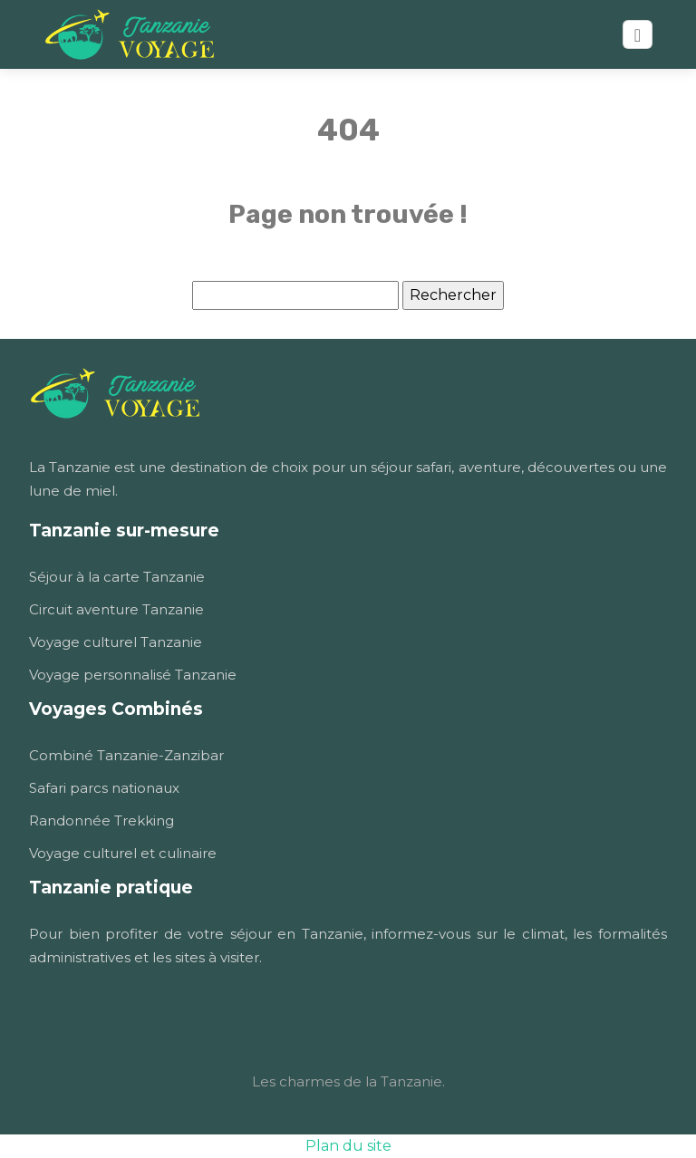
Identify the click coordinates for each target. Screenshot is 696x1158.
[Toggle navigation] (637, 35)
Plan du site (348, 1145)
